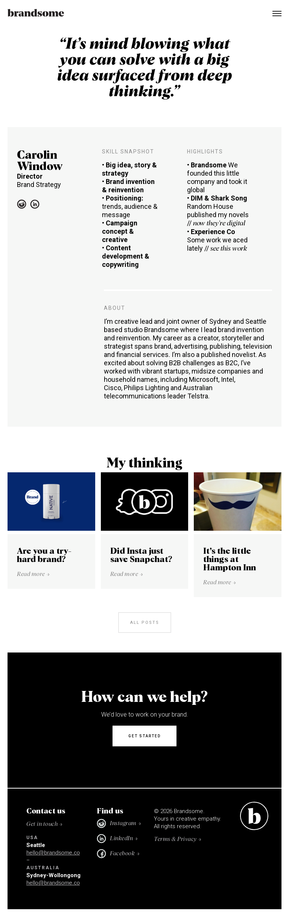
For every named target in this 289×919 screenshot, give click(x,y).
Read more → (33, 574)
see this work (228, 248)
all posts (144, 622)
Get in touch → (44, 824)
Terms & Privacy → (178, 839)
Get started (144, 736)
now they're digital (219, 223)
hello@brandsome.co (53, 852)
